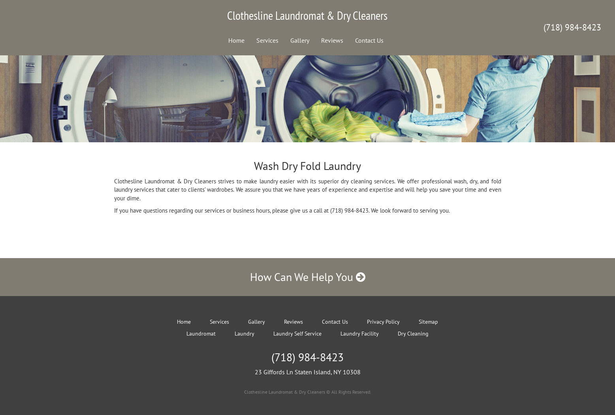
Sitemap (428, 321)
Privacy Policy (383, 321)
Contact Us (369, 40)
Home (236, 40)
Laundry (244, 333)
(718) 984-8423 (572, 27)
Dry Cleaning (413, 333)
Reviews (332, 40)
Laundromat (201, 333)
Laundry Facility (359, 333)
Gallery (299, 40)
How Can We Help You (307, 277)
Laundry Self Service (297, 333)
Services (267, 40)
